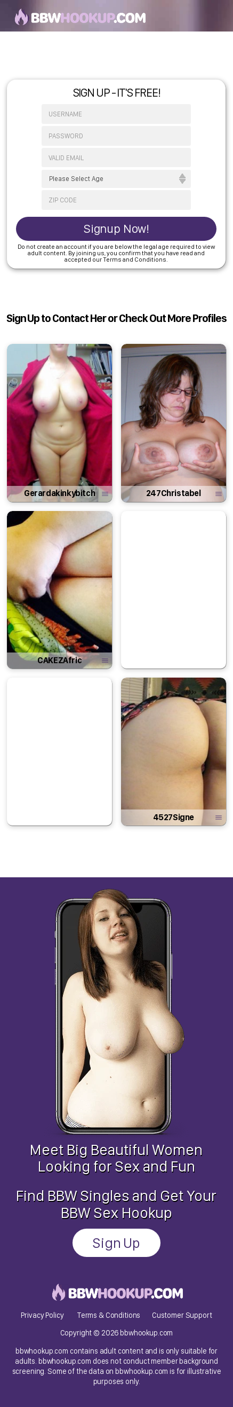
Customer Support (182, 1314)
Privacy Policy (42, 1314)
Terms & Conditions (108, 1314)
